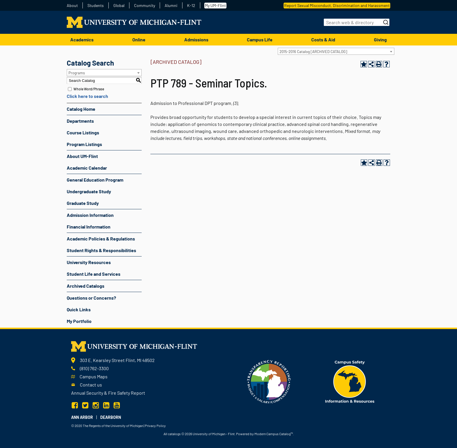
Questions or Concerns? (91, 298)
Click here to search (87, 96)
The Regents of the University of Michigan (113, 426)
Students (95, 5)
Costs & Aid (323, 39)
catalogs (174, 434)
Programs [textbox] (76, 73)
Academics (82, 39)
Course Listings (83, 132)
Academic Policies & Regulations (101, 238)
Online (138, 39)
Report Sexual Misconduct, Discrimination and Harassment (337, 5)
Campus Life (260, 39)
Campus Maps (94, 376)
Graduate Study (83, 203)
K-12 (191, 5)
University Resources (89, 262)
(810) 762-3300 (94, 368)
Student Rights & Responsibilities (101, 250)
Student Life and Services (93, 274)
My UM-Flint (215, 5)
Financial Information (88, 226)
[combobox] (336, 51)
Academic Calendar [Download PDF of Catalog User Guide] (87, 168)
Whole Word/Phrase (88, 89)
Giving (380, 39)
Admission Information (90, 215)
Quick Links (79, 309)
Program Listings (84, 144)
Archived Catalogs (85, 286)
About (72, 5)
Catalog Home (81, 109)
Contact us (91, 384)
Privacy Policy (155, 426)
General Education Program (95, 179)
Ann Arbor (82, 417)
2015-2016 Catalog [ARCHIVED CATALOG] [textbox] (313, 51)
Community (144, 5)
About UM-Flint (82, 156)
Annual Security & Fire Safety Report (108, 393)
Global (118, 5)
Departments (80, 121)
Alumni (171, 5)
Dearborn (110, 417)
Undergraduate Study (89, 191)
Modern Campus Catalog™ (273, 434)
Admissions (196, 39)
